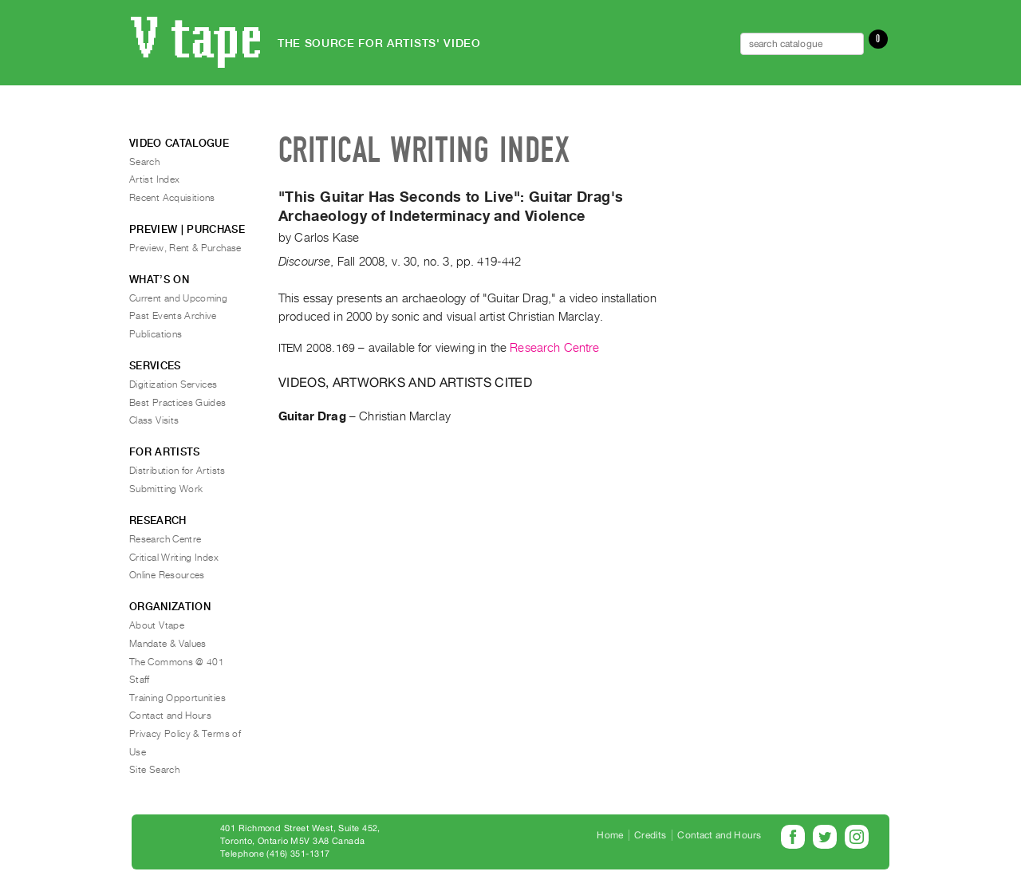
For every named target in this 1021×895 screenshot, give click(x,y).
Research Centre (554, 347)
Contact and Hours (170, 715)
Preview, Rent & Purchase (185, 248)
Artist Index (154, 179)
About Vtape (156, 625)
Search (144, 162)
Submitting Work (166, 489)
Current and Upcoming (178, 298)
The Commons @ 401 (176, 662)
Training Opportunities (177, 698)
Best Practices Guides (178, 402)
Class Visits (154, 420)
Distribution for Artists (177, 470)
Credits (650, 835)
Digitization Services (173, 384)
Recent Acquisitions (172, 197)
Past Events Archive (173, 315)
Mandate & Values (168, 643)
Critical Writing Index (174, 557)
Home (610, 835)
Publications (155, 334)
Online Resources (167, 575)
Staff (139, 679)
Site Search (154, 769)
